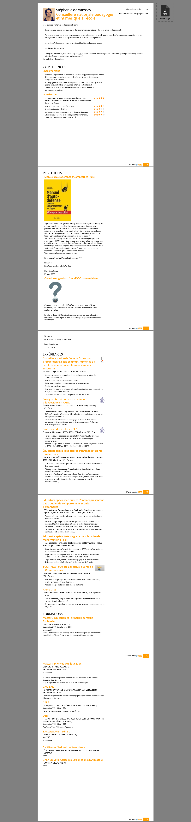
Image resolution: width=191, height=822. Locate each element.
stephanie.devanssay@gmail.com (134, 13)
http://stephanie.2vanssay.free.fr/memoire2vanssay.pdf (65, 682)
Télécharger (165, 12)
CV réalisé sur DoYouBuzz (53, 59)
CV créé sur (133, 164)
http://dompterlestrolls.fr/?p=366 (57, 266)
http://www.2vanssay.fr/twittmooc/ (58, 339)
